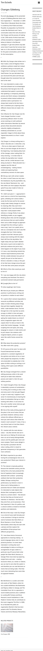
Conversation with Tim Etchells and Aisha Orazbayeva (36, 24)
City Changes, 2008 (7, 629)
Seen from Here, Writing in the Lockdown (36, 33)
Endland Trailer (36, 45)
